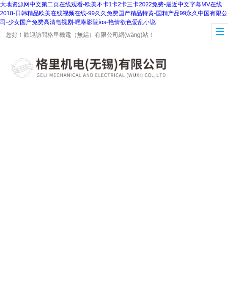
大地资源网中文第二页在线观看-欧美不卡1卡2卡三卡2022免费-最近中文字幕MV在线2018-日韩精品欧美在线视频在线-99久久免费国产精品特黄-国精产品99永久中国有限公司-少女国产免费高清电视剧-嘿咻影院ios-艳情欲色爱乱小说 (114, 13)
